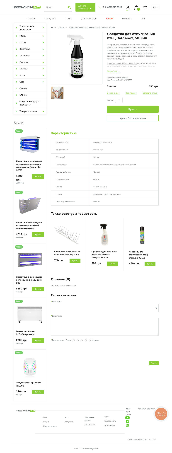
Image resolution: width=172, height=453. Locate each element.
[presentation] (74, 353)
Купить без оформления (133, 118)
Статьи (68, 18)
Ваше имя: (57, 301)
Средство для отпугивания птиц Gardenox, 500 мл (92, 27)
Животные (24, 49)
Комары (23, 68)
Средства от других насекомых (30, 103)
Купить (132, 109)
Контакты (127, 18)
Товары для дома (28, 111)
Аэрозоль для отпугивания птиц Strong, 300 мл (138, 254)
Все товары (109, 425)
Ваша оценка (58, 342)
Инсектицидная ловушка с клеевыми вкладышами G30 (29, 280)
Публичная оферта (89, 418)
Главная (31, 18)
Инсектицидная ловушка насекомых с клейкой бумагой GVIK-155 (29, 225)
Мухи (22, 75)
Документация (89, 18)
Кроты (22, 42)
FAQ (45, 417)
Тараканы (24, 55)
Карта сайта (110, 421)
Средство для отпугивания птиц (122, 63)
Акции (109, 18)
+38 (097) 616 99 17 (112, 7)
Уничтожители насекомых (27, 28)
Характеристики (64, 133)
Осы (21, 81)
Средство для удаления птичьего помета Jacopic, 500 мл (104, 254)
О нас (66, 417)
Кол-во (110, 100)
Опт (143, 18)
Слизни (23, 94)
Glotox (125, 77)
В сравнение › (113, 93)
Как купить (50, 18)
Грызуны (23, 62)
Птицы (22, 35)
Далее (154, 365)
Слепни (23, 88)
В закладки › (131, 93)
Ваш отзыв (57, 316)
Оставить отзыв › (151, 93)
